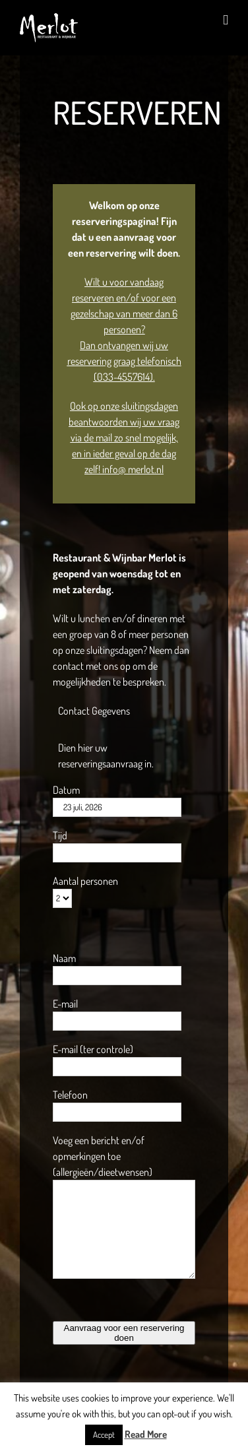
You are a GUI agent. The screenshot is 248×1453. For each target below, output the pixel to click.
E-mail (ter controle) (93, 1049)
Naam (64, 958)
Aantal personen (85, 881)
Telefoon (70, 1094)
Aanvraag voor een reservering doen (124, 1333)
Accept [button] (104, 1434)
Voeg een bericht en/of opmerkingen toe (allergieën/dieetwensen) (102, 1156)
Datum (66, 789)
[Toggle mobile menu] (225, 20)
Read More (146, 1434)
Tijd (60, 835)
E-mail (65, 1003)
